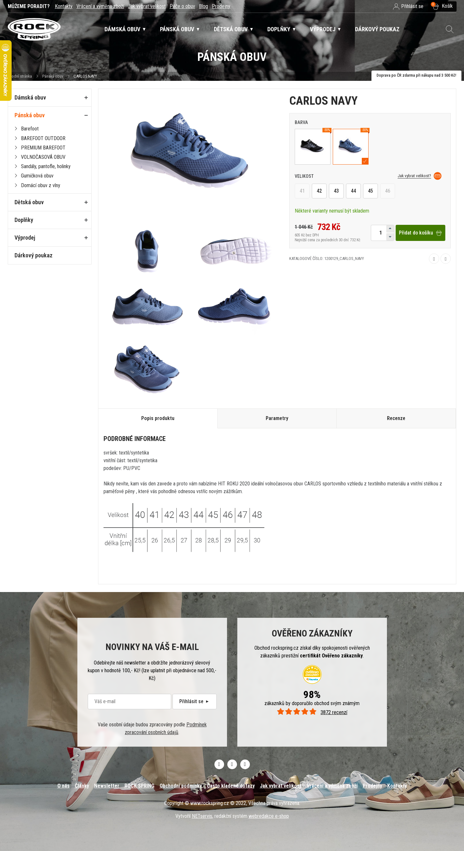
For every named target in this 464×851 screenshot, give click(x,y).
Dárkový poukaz (34, 255)
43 (336, 191)
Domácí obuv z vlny (40, 185)
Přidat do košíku (420, 233)
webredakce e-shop (269, 816)
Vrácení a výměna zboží (100, 6)
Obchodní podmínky (181, 786)
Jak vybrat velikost (147, 6)
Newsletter (106, 786)
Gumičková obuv (37, 176)
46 (387, 191)
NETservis (202, 816)
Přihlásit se (194, 701)
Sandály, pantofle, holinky (46, 166)
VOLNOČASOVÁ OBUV (43, 157)
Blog (203, 6)
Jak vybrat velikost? (419, 176)
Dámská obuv (30, 97)
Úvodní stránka (20, 76)
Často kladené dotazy (231, 786)
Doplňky (24, 219)
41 (302, 191)
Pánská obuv (52, 76)
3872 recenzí (312, 712)
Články (82, 786)
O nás (63, 786)
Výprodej (25, 237)
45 (370, 191)
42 (319, 191)
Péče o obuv (182, 6)
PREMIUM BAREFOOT (43, 148)
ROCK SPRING (139, 786)
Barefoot (30, 129)
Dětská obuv (29, 202)
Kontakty (64, 6)
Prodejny (221, 6)
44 (353, 191)
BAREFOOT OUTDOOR (43, 138)
